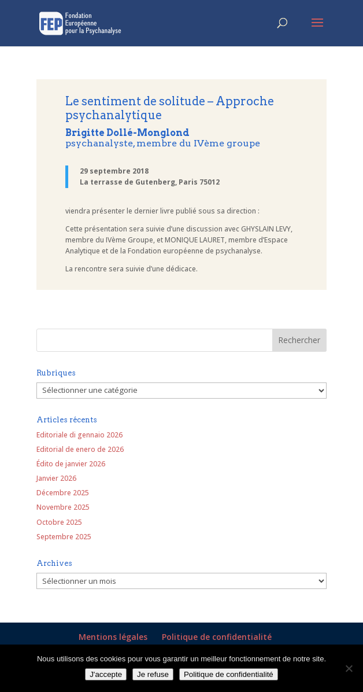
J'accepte (106, 674)
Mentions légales (113, 636)
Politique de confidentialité (217, 636)
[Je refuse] (348, 668)
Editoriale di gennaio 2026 (79, 435)
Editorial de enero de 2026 (80, 449)
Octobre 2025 (59, 522)
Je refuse (153, 674)
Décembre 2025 (62, 493)
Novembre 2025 (63, 507)
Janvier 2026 (56, 478)
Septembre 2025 (63, 537)
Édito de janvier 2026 (70, 464)
